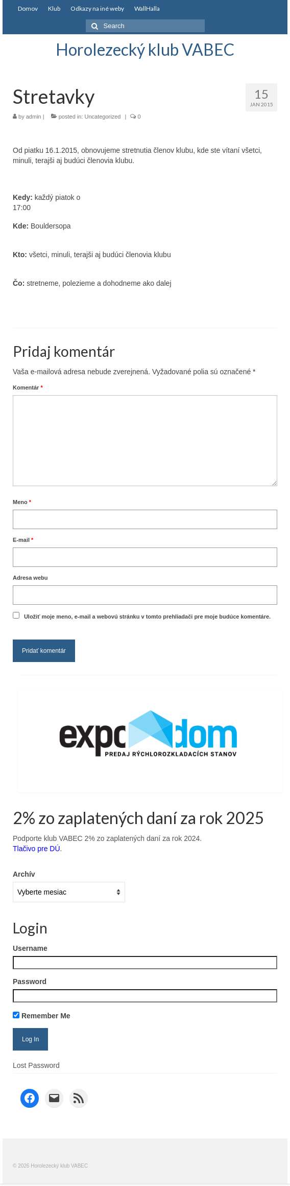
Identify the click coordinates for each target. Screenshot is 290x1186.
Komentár (28, 387)
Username (30, 948)
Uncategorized (103, 116)
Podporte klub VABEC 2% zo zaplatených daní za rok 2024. (107, 838)
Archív (24, 874)
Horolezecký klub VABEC (145, 49)
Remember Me (41, 1016)
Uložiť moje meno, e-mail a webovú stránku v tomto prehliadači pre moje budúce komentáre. (147, 616)
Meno (22, 502)
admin (33, 116)
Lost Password (36, 1065)
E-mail (23, 540)
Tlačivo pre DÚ (36, 849)
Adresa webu (30, 578)
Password (29, 981)
